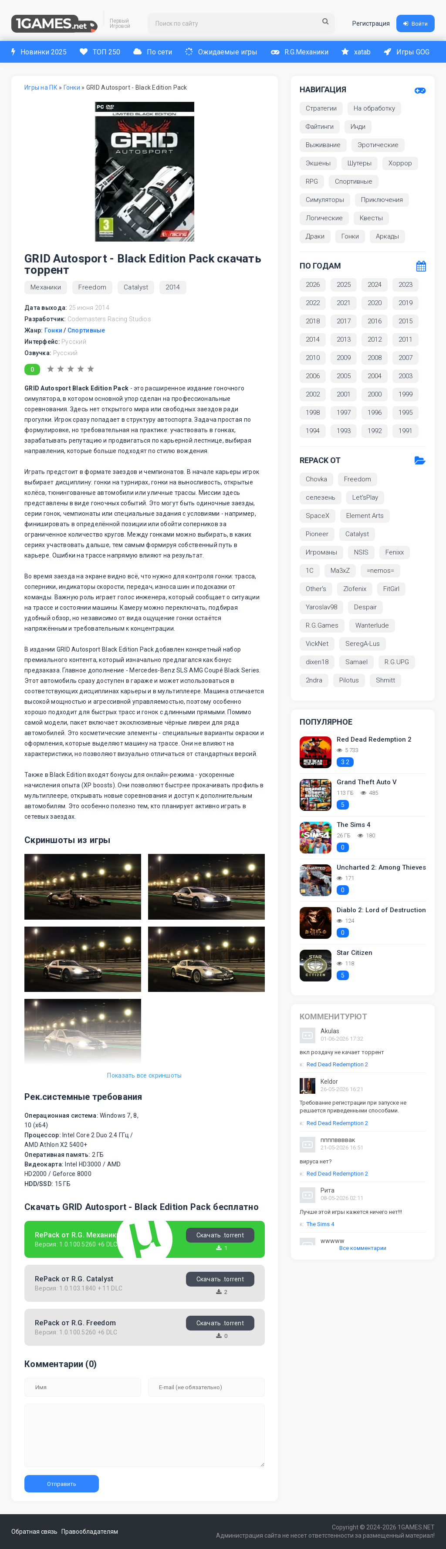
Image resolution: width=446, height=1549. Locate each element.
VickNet (317, 644)
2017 (344, 321)
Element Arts (365, 516)
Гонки (72, 87)
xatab (360, 52)
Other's (316, 589)
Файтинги (320, 127)
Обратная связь (34, 1531)
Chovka (316, 479)
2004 (375, 376)
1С (310, 571)
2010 (313, 358)
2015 (405, 321)
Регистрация (371, 23)
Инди (358, 127)
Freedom (92, 287)
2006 (313, 376)
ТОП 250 (101, 52)
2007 (405, 358)
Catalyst (136, 287)
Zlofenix (354, 589)
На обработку (374, 108)
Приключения (382, 200)
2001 (344, 394)
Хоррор (400, 163)
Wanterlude (372, 625)
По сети (154, 52)
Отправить (61, 1484)
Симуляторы (325, 200)
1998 (313, 413)
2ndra (314, 680)
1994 (313, 431)
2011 (405, 339)
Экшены (318, 163)
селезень (320, 497)
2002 (313, 394)
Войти (415, 23)
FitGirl (391, 589)
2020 (375, 303)
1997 (344, 413)
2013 (344, 339)
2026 (313, 285)
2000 (375, 394)
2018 (313, 321)
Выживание (323, 145)
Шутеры (360, 163)
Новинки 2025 (39, 52)
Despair (365, 607)
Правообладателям (97, 1531)
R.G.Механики (303, 52)
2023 (405, 285)
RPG (312, 181)
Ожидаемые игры (224, 52)
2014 (173, 287)
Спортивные (86, 330)
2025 (344, 285)
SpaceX (317, 516)
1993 (344, 431)
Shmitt (385, 680)
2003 (405, 376)
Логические (324, 218)
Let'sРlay (365, 497)
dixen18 (317, 662)
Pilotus (349, 680)
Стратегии (321, 108)
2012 (375, 339)
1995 (405, 413)
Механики (45, 287)
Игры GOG (412, 52)
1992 (375, 431)
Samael (356, 662)
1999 (405, 394)
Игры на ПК (40, 87)
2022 (313, 303)
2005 (344, 376)
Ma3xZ (340, 571)
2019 (405, 303)
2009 (344, 358)
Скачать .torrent (220, 1235)
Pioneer (317, 534)
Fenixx (394, 552)
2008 (375, 358)
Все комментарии (362, 1248)
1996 (375, 413)
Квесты (371, 218)
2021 (344, 303)
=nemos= (380, 571)
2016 (375, 321)
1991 (405, 431)
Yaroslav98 (321, 607)
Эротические (378, 145)
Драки (315, 236)
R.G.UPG (397, 662)
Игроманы (321, 552)
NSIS (361, 552)
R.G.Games (322, 625)
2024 (375, 285)
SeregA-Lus (362, 644)
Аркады (387, 236)
